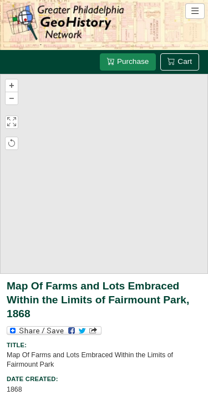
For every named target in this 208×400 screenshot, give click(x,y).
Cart (180, 61)
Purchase (128, 61)
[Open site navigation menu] (195, 11)
